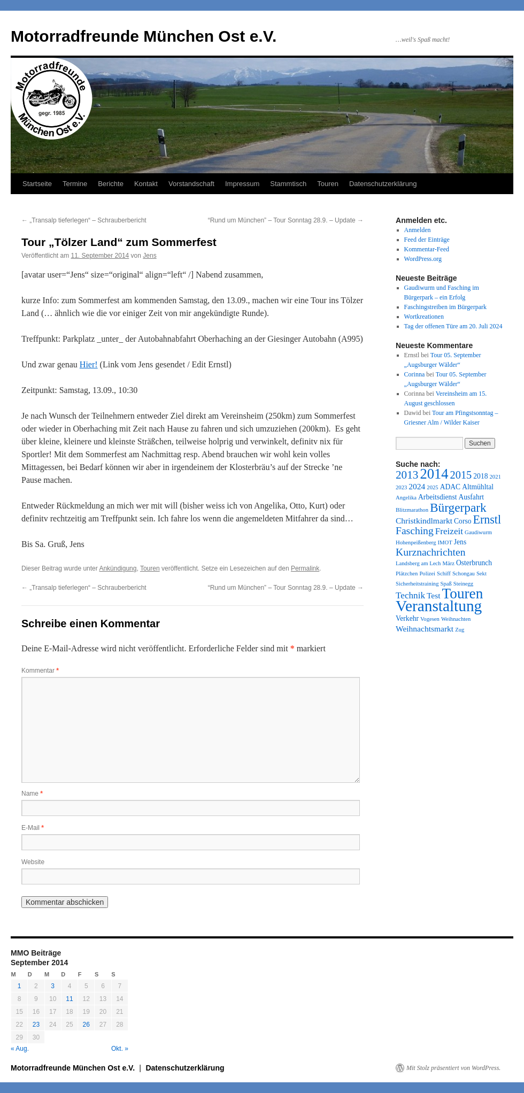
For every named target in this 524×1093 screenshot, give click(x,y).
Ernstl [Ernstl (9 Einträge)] (487, 519)
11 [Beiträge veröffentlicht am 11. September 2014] (69, 999)
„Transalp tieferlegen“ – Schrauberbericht (84, 220)
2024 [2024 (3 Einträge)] (417, 486)
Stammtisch (288, 184)
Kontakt (146, 184)
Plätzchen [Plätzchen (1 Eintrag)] (407, 573)
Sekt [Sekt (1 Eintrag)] (481, 573)
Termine (75, 184)
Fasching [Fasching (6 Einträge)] (415, 530)
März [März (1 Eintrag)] (448, 563)
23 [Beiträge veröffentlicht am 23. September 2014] (36, 1024)
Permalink (305, 568)
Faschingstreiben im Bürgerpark (445, 307)
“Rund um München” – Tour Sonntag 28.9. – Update (286, 220)
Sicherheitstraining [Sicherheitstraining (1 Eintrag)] (417, 584)
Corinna (414, 374)
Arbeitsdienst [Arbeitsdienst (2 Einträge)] (437, 497)
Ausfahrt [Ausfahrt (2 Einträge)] (471, 497)
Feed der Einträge (427, 239)
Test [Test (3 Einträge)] (434, 595)
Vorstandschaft (191, 184)
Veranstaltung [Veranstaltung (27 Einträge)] (439, 605)
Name (32, 793)
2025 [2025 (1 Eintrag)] (432, 487)
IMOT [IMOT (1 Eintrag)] (445, 542)
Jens (149, 255)
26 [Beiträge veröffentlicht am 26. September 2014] (86, 1024)
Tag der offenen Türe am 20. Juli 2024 (453, 326)
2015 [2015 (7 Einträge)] (461, 475)
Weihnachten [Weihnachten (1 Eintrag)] (456, 619)
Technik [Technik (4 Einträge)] (410, 595)
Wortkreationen (424, 316)
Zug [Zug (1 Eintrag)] (459, 630)
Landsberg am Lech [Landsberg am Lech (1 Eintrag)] (418, 563)
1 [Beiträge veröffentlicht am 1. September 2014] (19, 986)
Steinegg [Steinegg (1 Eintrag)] (463, 584)
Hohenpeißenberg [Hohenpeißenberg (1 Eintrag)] (416, 542)
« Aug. (20, 1048)
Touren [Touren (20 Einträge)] (462, 594)
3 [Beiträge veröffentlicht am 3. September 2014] (53, 986)
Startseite (37, 184)
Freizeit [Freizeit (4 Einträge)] (449, 531)
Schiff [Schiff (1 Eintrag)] (444, 573)
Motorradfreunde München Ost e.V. (143, 36)
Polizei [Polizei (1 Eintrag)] (427, 573)
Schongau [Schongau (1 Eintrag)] (463, 573)
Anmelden (417, 230)
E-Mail (32, 828)
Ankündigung (117, 568)
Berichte (111, 184)
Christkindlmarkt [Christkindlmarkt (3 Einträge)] (424, 520)
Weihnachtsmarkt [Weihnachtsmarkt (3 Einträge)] (424, 628)
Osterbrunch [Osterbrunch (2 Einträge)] (474, 563)
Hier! (89, 364)
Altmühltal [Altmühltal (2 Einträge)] (478, 487)
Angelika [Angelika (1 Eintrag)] (406, 498)
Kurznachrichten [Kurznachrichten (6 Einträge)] (430, 552)
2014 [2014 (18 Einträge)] (434, 474)
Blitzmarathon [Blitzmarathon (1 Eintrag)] (412, 510)
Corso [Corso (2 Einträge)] (462, 521)
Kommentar (40, 670)
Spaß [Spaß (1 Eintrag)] (446, 584)
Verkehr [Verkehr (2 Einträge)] (407, 618)
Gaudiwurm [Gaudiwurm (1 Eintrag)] (478, 532)
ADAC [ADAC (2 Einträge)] (450, 487)
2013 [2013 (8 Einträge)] (407, 474)
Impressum (242, 184)
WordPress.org (423, 259)
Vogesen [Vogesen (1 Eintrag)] (430, 619)
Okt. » (119, 1048)
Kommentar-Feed (426, 249)
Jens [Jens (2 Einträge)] (460, 542)
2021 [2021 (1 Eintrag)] (494, 477)
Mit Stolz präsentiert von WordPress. (453, 1068)
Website (32, 862)
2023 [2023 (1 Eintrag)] (401, 487)
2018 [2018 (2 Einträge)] (480, 476)
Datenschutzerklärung (383, 184)
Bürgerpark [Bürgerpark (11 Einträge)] (458, 507)
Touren (327, 184)
